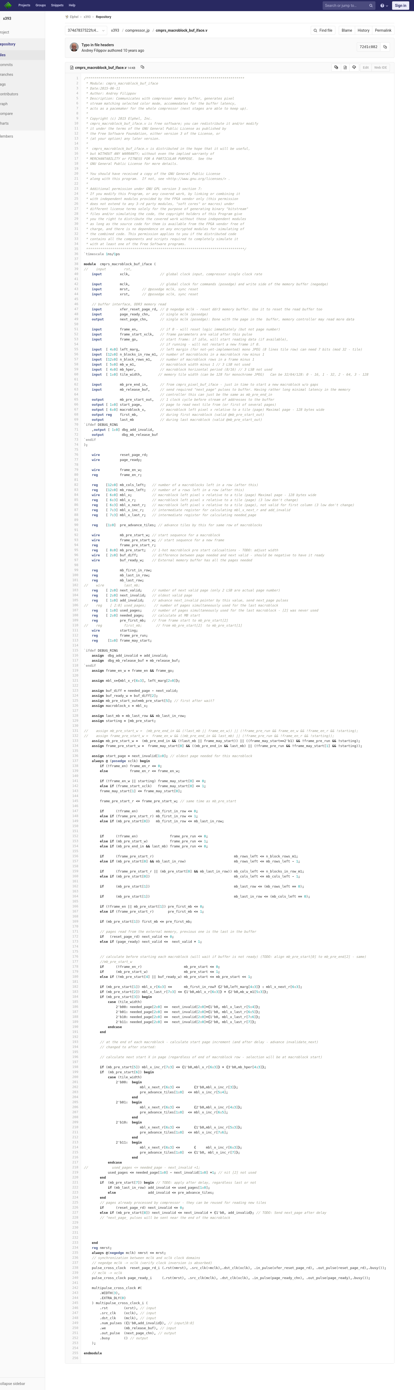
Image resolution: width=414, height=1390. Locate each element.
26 (79, 204)
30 (79, 224)
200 (79, 1077)
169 (79, 921)
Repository (110, 17)
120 (79, 675)
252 (79, 1338)
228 (79, 1217)
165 (79, 901)
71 (79, 429)
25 (79, 198)
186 (79, 1007)
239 (79, 1273)
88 (79, 515)
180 (79, 976)
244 (79, 1298)
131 (79, 731)
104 (79, 595)
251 (79, 1333)
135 (79, 751)
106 (79, 605)
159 (79, 871)
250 (79, 1328)
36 (79, 254)
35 (79, 249)
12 (79, 133)
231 (79, 1232)
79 (79, 470)
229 (79, 1222)
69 (79, 419)
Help (72, 5)
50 (79, 324)
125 (79, 700)
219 (79, 1172)
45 (79, 299)
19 (79, 168)
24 (79, 193)
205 (79, 1102)
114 (79, 645)
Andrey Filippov (100, 50)
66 (79, 404)
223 (79, 1192)
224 (79, 1197)
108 (79, 615)
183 (79, 991)
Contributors (21, 94)
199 (79, 1072)
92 (79, 535)
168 (79, 916)
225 (79, 1202)
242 (79, 1288)
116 (79, 655)
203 (79, 1092)
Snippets (57, 5)
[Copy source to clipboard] (342, 68)
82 (79, 485)
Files (14, 55)
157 (79, 861)
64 (79, 394)
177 (79, 961)
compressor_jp (144, 30)
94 (79, 545)
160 (79, 876)
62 (79, 384)
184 (79, 997)
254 (79, 1348)
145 (79, 801)
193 (79, 1042)
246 (79, 1308)
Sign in (400, 5)
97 (79, 560)
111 (79, 630)
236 (79, 1258)
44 (79, 294)
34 (79, 244)
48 (79, 314)
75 (79, 449)
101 (79, 580)
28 (79, 214)
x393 (121, 30)
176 (79, 956)
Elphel (78, 17)
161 (79, 881)
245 (79, 1303)
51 (79, 329)
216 (79, 1157)
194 (79, 1047)
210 (79, 1127)
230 (79, 1227)
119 (79, 670)
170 (79, 926)
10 (79, 123)
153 (79, 841)
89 (79, 520)
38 (79, 264)
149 (79, 821)
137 (79, 761)
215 (79, 1152)
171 (79, 931)
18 (79, 163)
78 (79, 465)
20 (79, 173)
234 (79, 1247)
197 (79, 1062)
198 (79, 1067)
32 (79, 234)
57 (79, 359)
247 (79, 1313)
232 (79, 1237)
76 (79, 454)
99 (79, 570)
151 (79, 831)
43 (79, 289)
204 (79, 1097)
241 (79, 1283)
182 (79, 986)
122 (79, 685)
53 (79, 339)
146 (79, 806)
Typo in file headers (104, 45)
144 (79, 796)
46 (79, 304)
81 (79, 480)
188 (79, 1017)
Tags (14, 84)
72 (79, 434)
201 (79, 1082)
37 (79, 259)
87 (79, 510)
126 (79, 705)
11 (79, 128)
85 (79, 500)
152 (79, 836)
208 (79, 1117)
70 (79, 424)
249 (79, 1323)
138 (79, 766)
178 (79, 966)
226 (79, 1207)
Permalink (390, 30)
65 (79, 399)
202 (79, 1087)
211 (79, 1132)
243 (79, 1293)
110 (79, 625)
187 (79, 1012)
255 (79, 1353)
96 (79, 555)
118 (79, 665)
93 (79, 540)
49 (79, 319)
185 (79, 1002)
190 (79, 1027)
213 (79, 1142)
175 (79, 951)
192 (79, 1037)
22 (79, 183)
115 (79, 650)
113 (79, 640)
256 (79, 1358)
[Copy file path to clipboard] (149, 67)
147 (79, 811)
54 (79, 344)
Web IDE (387, 67)
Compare (18, 113)
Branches (18, 74)
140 (79, 776)
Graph (15, 104)
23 (79, 188)
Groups (41, 5)
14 (79, 143)
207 (79, 1112)
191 (79, 1032)
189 (79, 1022)
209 (79, 1122)
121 (79, 680)
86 (79, 505)
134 (79, 746)
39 (79, 269)
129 (79, 720)
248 (79, 1318)
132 (79, 736)
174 (79, 946)
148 (79, 816)
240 (79, 1278)
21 (79, 178)
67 (79, 409)
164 (79, 896)
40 (79, 274)
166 (79, 906)
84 (79, 495)
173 (79, 941)
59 (79, 369)
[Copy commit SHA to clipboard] (391, 47)
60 (79, 374)
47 (79, 309)
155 (79, 851)
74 (79, 444)
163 (79, 891)
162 (79, 886)
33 (79, 239)
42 (79, 284)
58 (79, 364)
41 (79, 279)
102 (79, 585)
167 (79, 911)
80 (79, 475)
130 (79, 725)
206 (79, 1107)
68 (79, 414)
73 (79, 439)
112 (79, 635)
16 (79, 153)
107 (79, 610)
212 (79, 1137)
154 (79, 846)
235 (79, 1252)
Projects (24, 5)
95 (79, 550)
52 (79, 334)
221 (79, 1182)
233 (79, 1242)
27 (79, 209)
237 (79, 1263)
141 (79, 781)
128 (79, 715)
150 (79, 826)
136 (79, 756)
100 (79, 575)
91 (79, 530)
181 (79, 981)
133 (79, 741)
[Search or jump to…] (350, 5)
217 (79, 1162)
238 (79, 1268)
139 (79, 771)
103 (79, 590)
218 (79, 1167)
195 (79, 1052)
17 (79, 158)
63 (79, 389)
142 (79, 786)
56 (79, 354)
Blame (353, 30)
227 (79, 1212)
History (370, 30)
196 (79, 1057)
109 (79, 620)
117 (79, 660)
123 (79, 690)
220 (79, 1177)
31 (79, 229)
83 (79, 490)
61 (79, 379)
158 (79, 866)
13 (79, 138)
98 (79, 565)
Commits (18, 65)
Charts (16, 123)
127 (79, 710)
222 (79, 1187)
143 (79, 791)
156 (79, 856)
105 (79, 600)
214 (79, 1147)
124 (79, 695)
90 (79, 525)
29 (79, 219)
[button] (29, 1383)
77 (79, 459)
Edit (372, 67)
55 (79, 349)
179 (79, 971)
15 (79, 148)
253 (79, 1343)
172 (79, 936)
